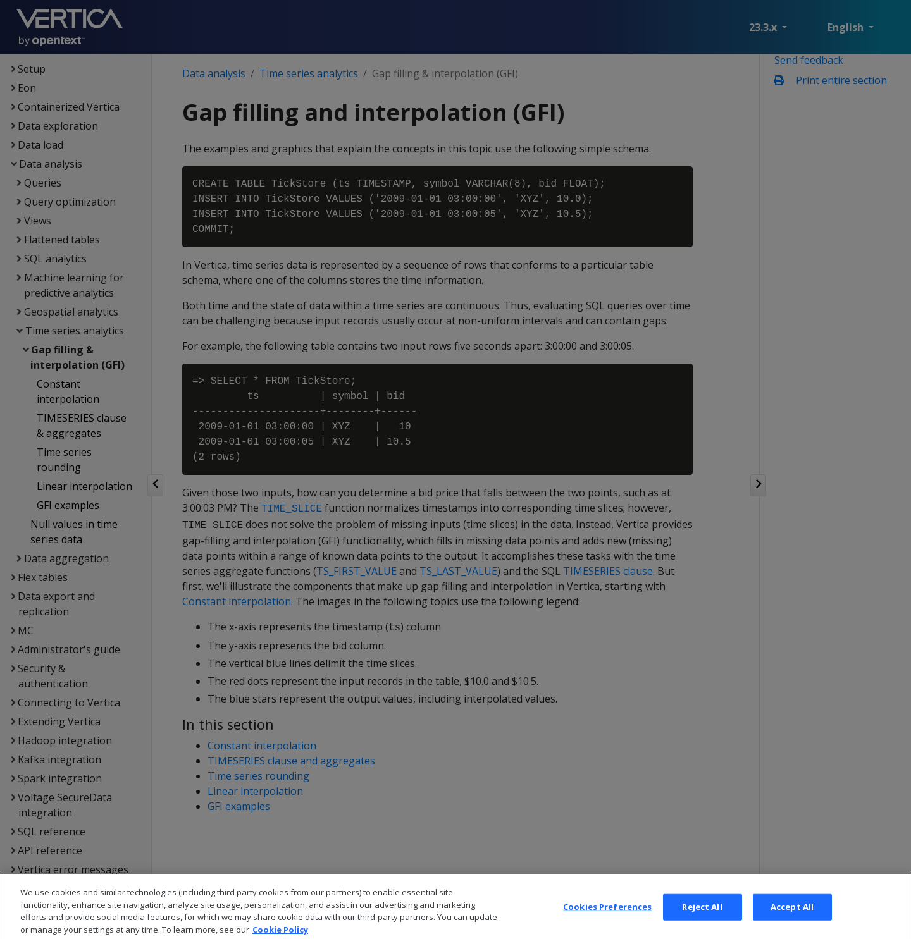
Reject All (702, 915)
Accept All (792, 915)
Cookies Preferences (607, 915)
